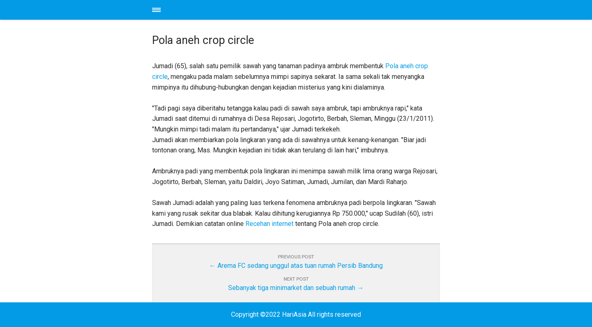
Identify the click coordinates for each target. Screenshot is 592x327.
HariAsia (296, 9)
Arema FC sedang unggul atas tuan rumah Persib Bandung (300, 265)
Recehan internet (269, 224)
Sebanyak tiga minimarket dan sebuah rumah (291, 288)
